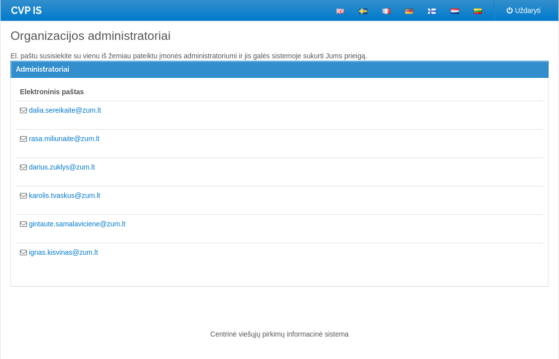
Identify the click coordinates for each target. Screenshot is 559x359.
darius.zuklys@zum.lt (62, 167)
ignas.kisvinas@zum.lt (63, 252)
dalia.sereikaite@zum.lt (65, 110)
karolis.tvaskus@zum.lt (64, 195)
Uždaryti (524, 10)
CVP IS (26, 10)
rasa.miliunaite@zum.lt (64, 139)
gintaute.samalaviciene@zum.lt (77, 224)
